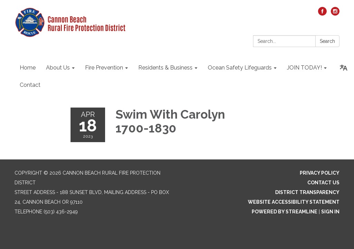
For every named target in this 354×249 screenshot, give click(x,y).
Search (327, 41)
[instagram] (335, 13)
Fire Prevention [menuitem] (104, 67)
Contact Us (323, 182)
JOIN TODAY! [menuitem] (304, 67)
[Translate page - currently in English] (343, 67)
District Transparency (307, 192)
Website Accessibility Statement (293, 202)
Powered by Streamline (284, 211)
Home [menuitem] (28, 67)
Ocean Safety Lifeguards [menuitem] (240, 67)
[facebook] (322, 13)
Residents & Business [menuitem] (165, 67)
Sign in (330, 211)
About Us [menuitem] (58, 67)
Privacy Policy (319, 173)
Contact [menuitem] (30, 85)
